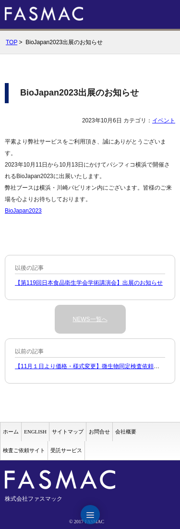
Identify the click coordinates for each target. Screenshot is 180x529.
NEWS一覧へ (90, 319)
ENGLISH (35, 431)
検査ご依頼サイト (24, 450)
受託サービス (66, 450)
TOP (11, 42)
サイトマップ (68, 431)
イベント (163, 120)
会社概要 (125, 431)
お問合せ (99, 431)
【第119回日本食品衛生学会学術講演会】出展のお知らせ (89, 282)
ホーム (11, 431)
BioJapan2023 (23, 210)
